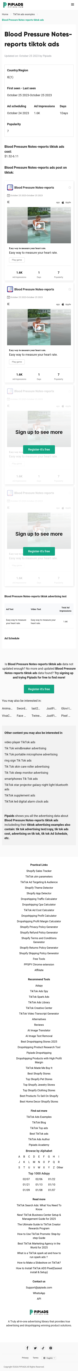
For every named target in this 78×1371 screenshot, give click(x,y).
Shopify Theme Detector (39, 887)
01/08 (39, 1190)
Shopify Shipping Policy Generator (39, 953)
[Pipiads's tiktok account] (43, 1348)
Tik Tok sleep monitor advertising (26, 772)
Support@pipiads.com (39, 1287)
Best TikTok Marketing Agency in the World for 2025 (39, 1245)
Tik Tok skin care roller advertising (26, 766)
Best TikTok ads (39, 1133)
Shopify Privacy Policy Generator (39, 927)
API (39, 1298)
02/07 (26, 1179)
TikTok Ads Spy (39, 991)
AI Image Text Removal (39, 1036)
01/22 (51, 1179)
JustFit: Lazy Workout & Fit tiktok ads (53, 708)
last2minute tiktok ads (39, 708)
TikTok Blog (39, 1122)
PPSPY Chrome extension (39, 964)
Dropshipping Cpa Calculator (39, 904)
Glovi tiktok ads (68, 708)
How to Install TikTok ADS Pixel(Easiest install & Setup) (39, 1270)
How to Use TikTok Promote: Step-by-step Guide (39, 1236)
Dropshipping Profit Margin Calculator (39, 921)
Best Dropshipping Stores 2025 (39, 1041)
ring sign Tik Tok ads (17, 760)
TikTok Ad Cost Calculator (39, 910)
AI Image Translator (39, 1030)
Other (59, 1167)
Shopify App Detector (39, 893)
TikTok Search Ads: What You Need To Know (39, 1207)
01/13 (39, 1184)
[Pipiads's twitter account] (35, 1348)
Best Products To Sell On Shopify (39, 1096)
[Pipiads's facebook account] (27, 1348)
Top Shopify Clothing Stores (39, 1090)
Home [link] (5, 14)
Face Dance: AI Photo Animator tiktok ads (24, 715)
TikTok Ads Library (39, 1002)
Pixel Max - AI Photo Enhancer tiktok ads (68, 715)
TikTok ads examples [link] (24, 14)
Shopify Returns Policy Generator (39, 947)
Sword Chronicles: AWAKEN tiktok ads (24, 708)
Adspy (39, 985)
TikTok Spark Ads (39, 996)
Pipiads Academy (39, 1144)
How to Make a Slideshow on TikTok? (39, 1262)
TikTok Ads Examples (39, 1116)
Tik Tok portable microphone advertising (31, 754)
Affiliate (38, 970)
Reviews (39, 1024)
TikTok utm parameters (39, 876)
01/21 (26, 1184)
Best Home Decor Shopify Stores (39, 1101)
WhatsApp (39, 1293)
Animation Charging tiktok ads (9, 708)
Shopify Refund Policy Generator (39, 932)
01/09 (26, 1190)
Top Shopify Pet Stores (39, 1079)
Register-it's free (39, 449)
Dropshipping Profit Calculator (39, 915)
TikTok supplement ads (19, 795)
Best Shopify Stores (39, 1073)
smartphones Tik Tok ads (21, 778)
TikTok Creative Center (39, 1008)
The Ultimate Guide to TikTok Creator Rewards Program (39, 1226)
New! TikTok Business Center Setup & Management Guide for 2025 (39, 1216)
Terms (35, 1358)
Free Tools (39, 959)
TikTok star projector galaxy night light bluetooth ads (36, 787)
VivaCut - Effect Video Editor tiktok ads (9, 715)
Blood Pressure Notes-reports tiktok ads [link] (23, 20)
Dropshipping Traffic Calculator (39, 899)
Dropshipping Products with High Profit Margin (39, 1060)
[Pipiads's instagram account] (50, 1348)
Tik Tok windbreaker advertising (25, 748)
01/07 (51, 1190)
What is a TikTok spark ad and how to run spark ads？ (39, 1255)
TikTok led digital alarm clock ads (26, 801)
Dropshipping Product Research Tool (39, 1047)
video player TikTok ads (19, 742)
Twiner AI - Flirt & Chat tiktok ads (39, 715)
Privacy (25, 1358)
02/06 (39, 1179)
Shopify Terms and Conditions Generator (39, 940)
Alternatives (39, 1019)
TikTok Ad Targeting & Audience (39, 882)
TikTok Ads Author (39, 1139)
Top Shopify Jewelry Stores (39, 1084)
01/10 (51, 1184)
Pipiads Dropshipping (39, 1052)
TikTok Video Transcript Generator (39, 1013)
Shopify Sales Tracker (39, 871)
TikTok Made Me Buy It (39, 1068)
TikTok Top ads (39, 1128)
